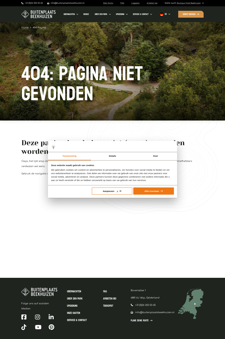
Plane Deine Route (140, 320)
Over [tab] (155, 156)
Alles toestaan (151, 191)
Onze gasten (73, 313)
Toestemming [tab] (69, 156)
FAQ (122, 3)
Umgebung (120, 14)
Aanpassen (110, 191)
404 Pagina (39, 27)
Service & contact (141, 14)
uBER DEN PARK (101, 14)
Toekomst (108, 305)
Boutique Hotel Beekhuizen (189, 3)
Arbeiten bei (152, 3)
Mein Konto (108, 3)
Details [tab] (112, 156)
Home (25, 27)
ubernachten (69, 14)
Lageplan (135, 3)
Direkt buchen (189, 14)
